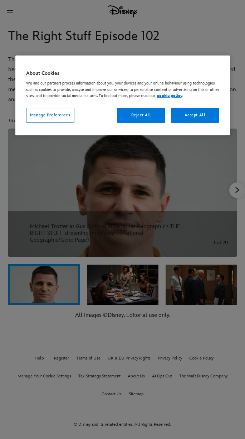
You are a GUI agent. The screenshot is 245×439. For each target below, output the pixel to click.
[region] (122, 95)
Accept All (195, 115)
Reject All (141, 115)
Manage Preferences (50, 115)
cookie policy (169, 95)
